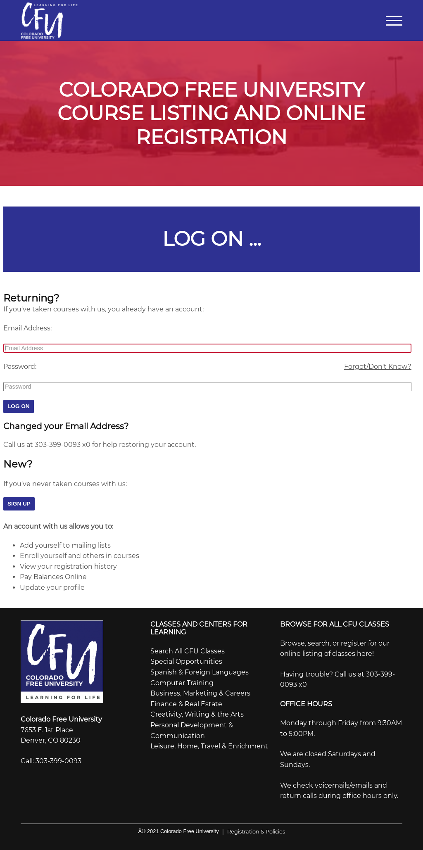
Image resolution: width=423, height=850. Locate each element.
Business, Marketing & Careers (200, 692)
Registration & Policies (252, 830)
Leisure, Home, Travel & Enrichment (209, 744)
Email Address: (27, 326)
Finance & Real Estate (186, 702)
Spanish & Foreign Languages (199, 670)
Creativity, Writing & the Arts (197, 713)
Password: (19, 365)
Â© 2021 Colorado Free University (178, 829)
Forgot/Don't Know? (377, 365)
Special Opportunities (186, 660)
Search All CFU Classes (187, 649)
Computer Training (182, 681)
